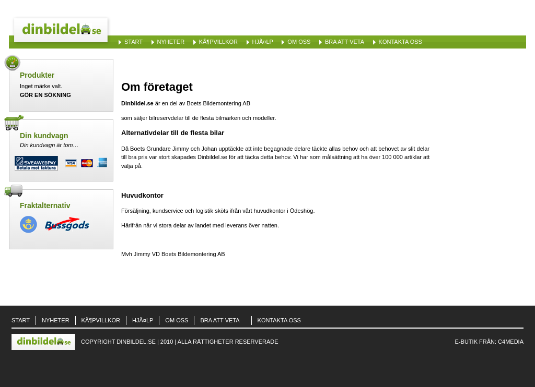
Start (133, 42)
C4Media (511, 341)
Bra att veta (344, 42)
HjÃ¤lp (262, 42)
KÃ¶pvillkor (218, 42)
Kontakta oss (400, 42)
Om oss (298, 42)
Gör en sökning (45, 95)
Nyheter (171, 42)
